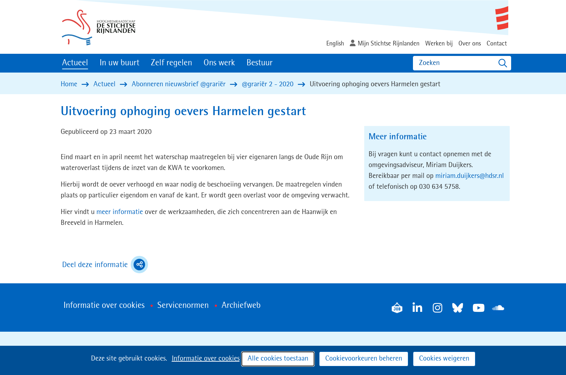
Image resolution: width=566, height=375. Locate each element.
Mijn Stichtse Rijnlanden (388, 43)
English (335, 43)
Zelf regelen (171, 63)
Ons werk (219, 63)
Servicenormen (183, 305)
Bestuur (260, 63)
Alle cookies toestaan (278, 358)
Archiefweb (241, 305)
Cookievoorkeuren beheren (363, 358)
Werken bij (439, 43)
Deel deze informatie (105, 264)
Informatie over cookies (206, 358)
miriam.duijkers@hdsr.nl (469, 176)
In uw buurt (119, 63)
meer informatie (119, 212)
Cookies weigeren (444, 358)
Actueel (75, 63)
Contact (497, 43)
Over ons (469, 43)
